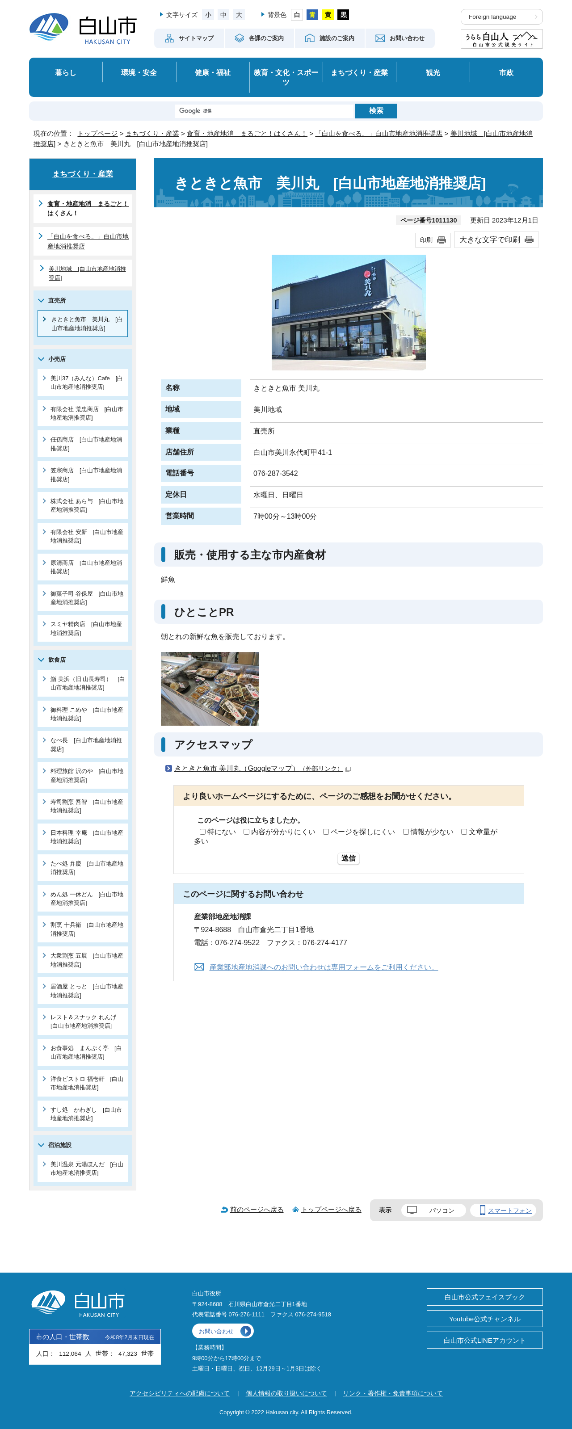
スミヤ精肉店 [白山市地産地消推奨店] (86, 628)
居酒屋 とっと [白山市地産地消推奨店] (86, 990)
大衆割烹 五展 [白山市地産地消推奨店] (86, 959)
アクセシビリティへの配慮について (180, 1393)
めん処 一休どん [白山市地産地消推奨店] (86, 898)
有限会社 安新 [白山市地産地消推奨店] (86, 536)
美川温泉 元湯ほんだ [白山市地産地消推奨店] (86, 1168)
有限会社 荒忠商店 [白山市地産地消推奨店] (86, 413)
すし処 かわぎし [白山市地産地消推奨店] (86, 1114)
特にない (221, 832)
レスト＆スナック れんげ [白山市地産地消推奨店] (86, 1021)
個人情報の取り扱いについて (286, 1393)
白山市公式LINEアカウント (485, 1340)
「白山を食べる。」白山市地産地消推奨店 (378, 133)
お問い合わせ (216, 1331)
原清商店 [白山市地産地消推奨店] (86, 567)
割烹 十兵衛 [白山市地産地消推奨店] (86, 929)
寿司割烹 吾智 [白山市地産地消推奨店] (86, 806)
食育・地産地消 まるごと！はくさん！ (247, 133)
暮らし (65, 72)
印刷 (426, 240)
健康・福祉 (213, 72)
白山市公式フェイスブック (485, 1297)
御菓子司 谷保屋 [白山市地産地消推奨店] (86, 597)
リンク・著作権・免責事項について (393, 1393)
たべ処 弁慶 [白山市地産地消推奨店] (86, 867)
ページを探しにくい (363, 832)
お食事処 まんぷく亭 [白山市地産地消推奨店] (86, 1052)
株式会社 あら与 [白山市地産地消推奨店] (86, 505)
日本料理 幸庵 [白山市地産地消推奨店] (86, 837)
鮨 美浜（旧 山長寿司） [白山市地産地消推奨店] (87, 683)
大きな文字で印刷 (489, 239)
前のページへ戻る (257, 1209)
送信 (348, 858)
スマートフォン (510, 1210)
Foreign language (492, 16)
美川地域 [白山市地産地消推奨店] (87, 273)
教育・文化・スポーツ (286, 77)
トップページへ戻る (331, 1209)
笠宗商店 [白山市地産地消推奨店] (86, 474)
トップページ (97, 133)
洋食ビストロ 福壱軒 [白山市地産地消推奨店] (86, 1083)
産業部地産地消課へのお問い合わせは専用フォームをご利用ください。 (324, 967)
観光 (433, 72)
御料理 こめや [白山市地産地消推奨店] (86, 714)
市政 (506, 72)
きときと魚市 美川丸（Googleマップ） (262, 768)
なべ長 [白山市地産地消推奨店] (86, 744)
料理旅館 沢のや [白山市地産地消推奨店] (86, 775)
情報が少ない (432, 832)
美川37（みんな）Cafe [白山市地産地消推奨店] (86, 382)
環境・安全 (139, 72)
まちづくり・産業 (359, 72)
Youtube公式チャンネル (485, 1319)
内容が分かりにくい (283, 832)
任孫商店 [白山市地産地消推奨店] (86, 443)
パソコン (441, 1210)
